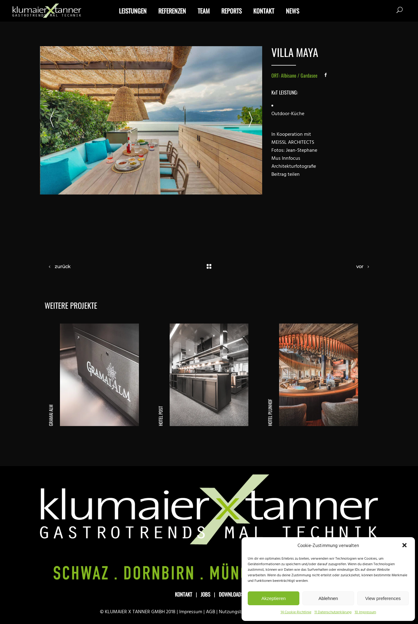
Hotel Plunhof (269, 412)
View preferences (383, 598)
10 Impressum (365, 612)
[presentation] (52, 120)
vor (359, 266)
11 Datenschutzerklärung (333, 612)
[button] (405, 546)
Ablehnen (328, 598)
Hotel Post (160, 416)
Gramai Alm (50, 415)
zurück (62, 266)
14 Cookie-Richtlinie (296, 612)
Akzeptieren (273, 598)
